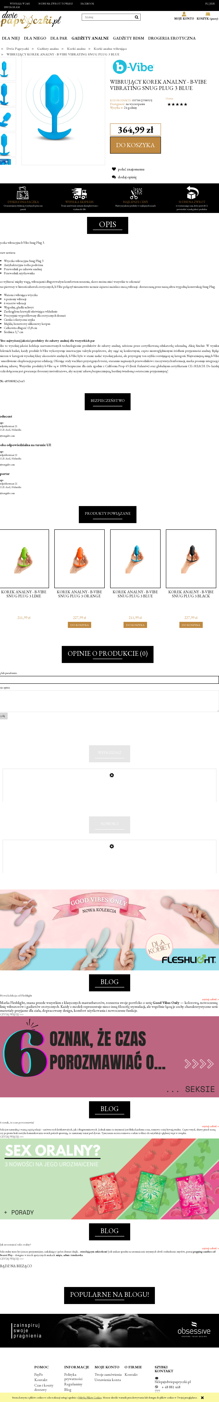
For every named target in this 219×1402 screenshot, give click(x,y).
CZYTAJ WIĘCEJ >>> (12, 1024)
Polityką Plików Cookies (90, 1397)
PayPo (38, 1384)
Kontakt (40, 1389)
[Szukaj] (136, 17)
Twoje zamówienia (108, 1384)
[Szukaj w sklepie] (107, 17)
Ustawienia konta (108, 1389)
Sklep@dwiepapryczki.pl (173, 1391)
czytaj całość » (210, 1009)
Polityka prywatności (73, 1386)
